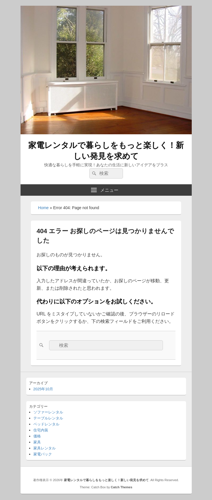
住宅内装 (40, 430)
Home (43, 207)
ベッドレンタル (46, 424)
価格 (37, 436)
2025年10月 (43, 389)
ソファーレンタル (48, 412)
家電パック (42, 454)
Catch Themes (121, 487)
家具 (37, 442)
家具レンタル (44, 448)
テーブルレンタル (48, 418)
